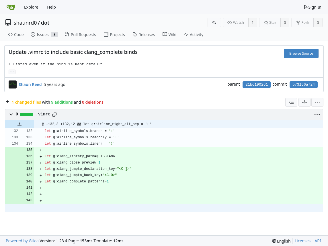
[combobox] (291, 102)
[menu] (317, 102)
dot (45, 22)
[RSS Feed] (214, 22)
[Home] (11, 7)
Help (51, 7)
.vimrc (43, 114)
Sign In (312, 7)
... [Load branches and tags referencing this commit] (12, 71)
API (318, 240)
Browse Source (301, 53)
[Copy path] (54, 115)
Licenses (303, 240)
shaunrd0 (25, 22)
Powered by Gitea (22, 240)
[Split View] (304, 102)
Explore (31, 7)
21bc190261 (256, 84)
